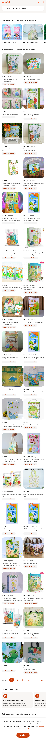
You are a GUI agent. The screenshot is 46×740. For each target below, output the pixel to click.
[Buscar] (23, 8)
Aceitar (23, 735)
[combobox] (4, 8)
